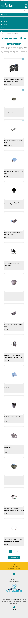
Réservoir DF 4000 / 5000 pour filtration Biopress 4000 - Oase (12, 203)
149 (5, 115)
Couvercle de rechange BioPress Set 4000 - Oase (13, 234)
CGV (14, 564)
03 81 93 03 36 (14, 612)
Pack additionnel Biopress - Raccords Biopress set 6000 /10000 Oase (14, 510)
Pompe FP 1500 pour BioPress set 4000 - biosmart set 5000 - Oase (13, 356)
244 (5, 84)
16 (6, 513)
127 (11, 115)
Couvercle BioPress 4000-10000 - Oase (13, 295)
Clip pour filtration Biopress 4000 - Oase (13, 172)
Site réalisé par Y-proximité (14, 568)
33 (6, 421)
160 (6, 329)
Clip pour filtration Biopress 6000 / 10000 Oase (13, 387)
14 (6, 452)
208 (11, 84)
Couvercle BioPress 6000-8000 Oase (12, 479)
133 (6, 360)
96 (6, 483)
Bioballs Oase (8, 447)
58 (6, 237)
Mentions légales (14, 566)
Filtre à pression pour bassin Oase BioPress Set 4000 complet (13, 80)
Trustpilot (2, 0)
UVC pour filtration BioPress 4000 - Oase (14, 326)
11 (5, 146)
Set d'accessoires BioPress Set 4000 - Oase (12, 264)
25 (6, 207)
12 (6, 268)
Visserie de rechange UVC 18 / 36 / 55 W (13, 142)
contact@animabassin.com (14, 613)
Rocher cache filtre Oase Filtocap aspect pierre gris (13, 111)
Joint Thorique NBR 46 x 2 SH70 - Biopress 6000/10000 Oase (13, 540)
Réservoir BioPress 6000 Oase (12, 417)
